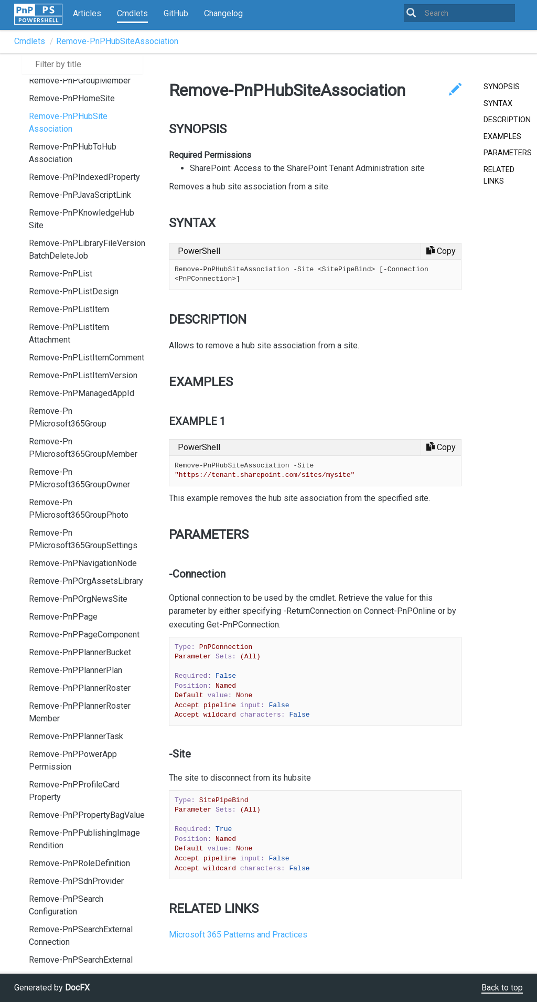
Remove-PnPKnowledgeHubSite (81, 219)
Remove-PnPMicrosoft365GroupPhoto (78, 508)
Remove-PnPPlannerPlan (75, 670)
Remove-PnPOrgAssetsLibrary (86, 581)
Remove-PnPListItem (69, 309)
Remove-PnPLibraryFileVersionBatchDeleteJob (87, 249)
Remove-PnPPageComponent (84, 634)
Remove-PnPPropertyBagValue (87, 815)
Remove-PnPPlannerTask (76, 736)
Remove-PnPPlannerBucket (80, 652)
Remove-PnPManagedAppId (81, 393)
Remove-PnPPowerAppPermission (73, 760)
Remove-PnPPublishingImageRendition (84, 839)
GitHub (176, 13)
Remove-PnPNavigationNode (83, 563)
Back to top (502, 988)
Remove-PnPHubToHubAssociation (72, 153)
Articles (87, 13)
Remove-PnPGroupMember (80, 81)
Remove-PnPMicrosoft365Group (67, 417)
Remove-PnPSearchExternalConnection (81, 935)
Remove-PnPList (60, 274)
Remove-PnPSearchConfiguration (66, 905)
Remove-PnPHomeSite (72, 98)
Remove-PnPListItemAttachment (69, 333)
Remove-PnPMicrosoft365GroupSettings (83, 539)
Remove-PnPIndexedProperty (84, 177)
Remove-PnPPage (63, 617)
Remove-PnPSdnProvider (76, 881)
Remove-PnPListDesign (74, 291)
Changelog (223, 13)
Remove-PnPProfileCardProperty (74, 791)
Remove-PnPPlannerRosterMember (80, 712)
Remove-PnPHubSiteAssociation (117, 41)
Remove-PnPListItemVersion (83, 375)
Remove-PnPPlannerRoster (80, 688)
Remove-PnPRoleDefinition (79, 863)
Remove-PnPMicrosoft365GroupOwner (79, 478)
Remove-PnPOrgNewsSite (78, 599)
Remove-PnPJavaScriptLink (80, 195)
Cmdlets (132, 13)
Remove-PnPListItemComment (86, 358)
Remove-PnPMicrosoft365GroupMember (83, 447)
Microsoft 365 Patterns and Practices (238, 935)
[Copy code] (441, 251)
